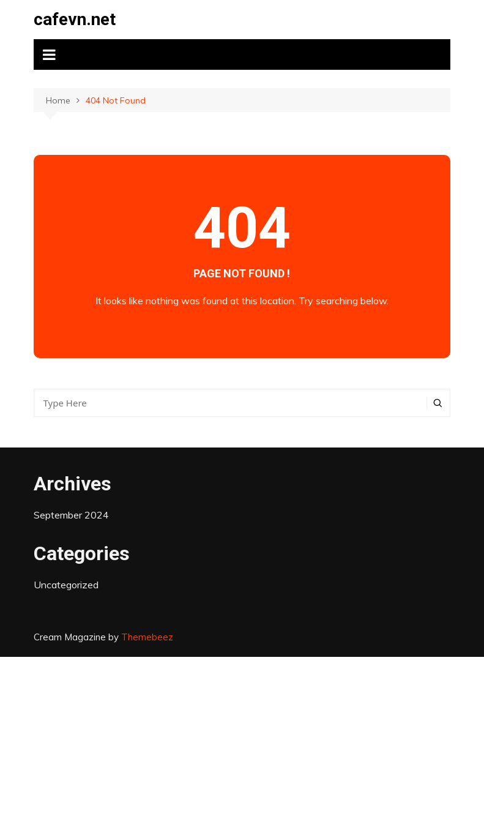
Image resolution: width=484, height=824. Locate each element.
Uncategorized (66, 585)
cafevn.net (75, 19)
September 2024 (71, 515)
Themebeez (147, 637)
